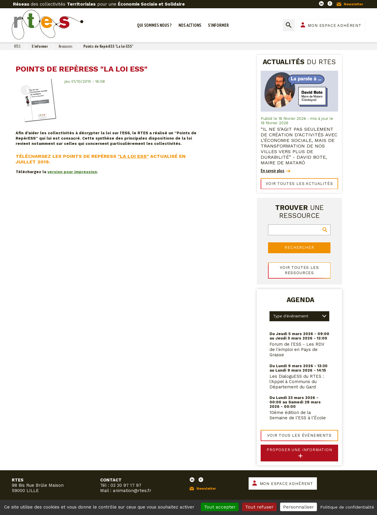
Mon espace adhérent (334, 25)
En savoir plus (272, 170)
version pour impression (72, 172)
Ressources (65, 46)
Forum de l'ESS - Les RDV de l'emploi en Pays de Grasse (296, 349)
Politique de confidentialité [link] (347, 507)
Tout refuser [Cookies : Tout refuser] (259, 507)
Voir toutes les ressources (299, 270)
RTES (17, 46)
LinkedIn (321, 3)
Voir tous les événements (299, 435)
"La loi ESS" (133, 156)
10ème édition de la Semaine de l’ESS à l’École (297, 415)
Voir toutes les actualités (299, 183)
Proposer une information (299, 450)
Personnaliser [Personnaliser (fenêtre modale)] (298, 507)
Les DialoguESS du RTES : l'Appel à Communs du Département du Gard (296, 382)
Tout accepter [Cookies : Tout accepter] (220, 507)
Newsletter (353, 4)
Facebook (330, 3)
